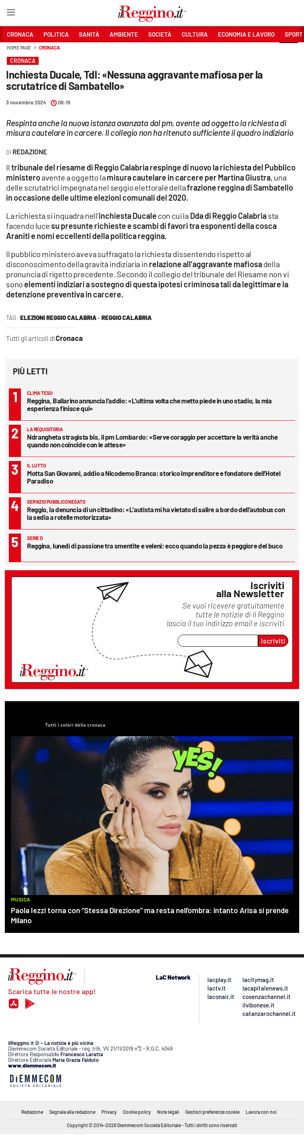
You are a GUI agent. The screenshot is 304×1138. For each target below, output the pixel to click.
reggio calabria (126, 317)
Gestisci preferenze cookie (212, 1112)
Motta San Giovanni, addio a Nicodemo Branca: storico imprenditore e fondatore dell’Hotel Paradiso (153, 477)
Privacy (109, 1112)
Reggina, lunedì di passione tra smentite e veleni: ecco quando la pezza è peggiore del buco (154, 546)
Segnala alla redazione (72, 1112)
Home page (19, 47)
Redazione (32, 1112)
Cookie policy (137, 1112)
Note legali (168, 1112)
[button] (288, 52)
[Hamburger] (10, 14)
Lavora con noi (261, 1112)
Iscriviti (273, 640)
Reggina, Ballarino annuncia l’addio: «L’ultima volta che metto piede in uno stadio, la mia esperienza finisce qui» (149, 404)
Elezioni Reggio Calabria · (59, 317)
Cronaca (49, 47)
